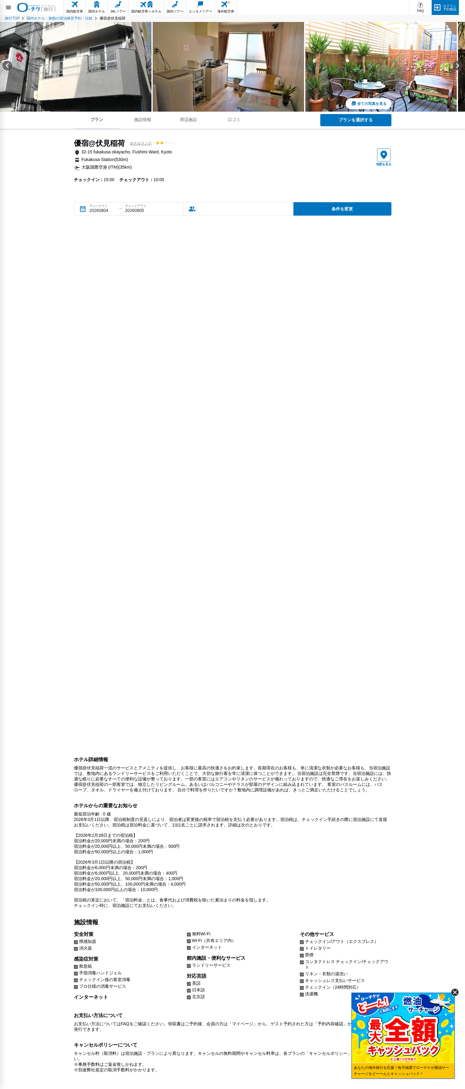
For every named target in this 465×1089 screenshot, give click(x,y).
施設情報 (142, 119)
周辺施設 (188, 119)
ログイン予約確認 (449, 7)
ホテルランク (141, 143)
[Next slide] (457, 67)
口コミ (234, 119)
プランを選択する (356, 119)
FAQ (420, 11)
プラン (96, 119)
